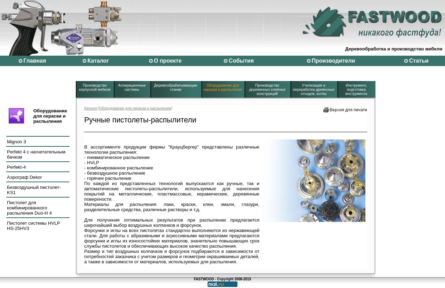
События (241, 61)
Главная (34, 61)
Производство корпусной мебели (95, 87)
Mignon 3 (16, 141)
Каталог (98, 61)
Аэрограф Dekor (24, 177)
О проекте (168, 61)
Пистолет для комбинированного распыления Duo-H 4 (29, 208)
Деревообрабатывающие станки (175, 87)
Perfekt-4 (16, 167)
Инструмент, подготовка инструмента (356, 89)
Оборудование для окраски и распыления (223, 87)
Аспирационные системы (132, 87)
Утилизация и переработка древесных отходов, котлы (313, 89)
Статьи (419, 61)
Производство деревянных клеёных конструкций (267, 89)
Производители (333, 61)
